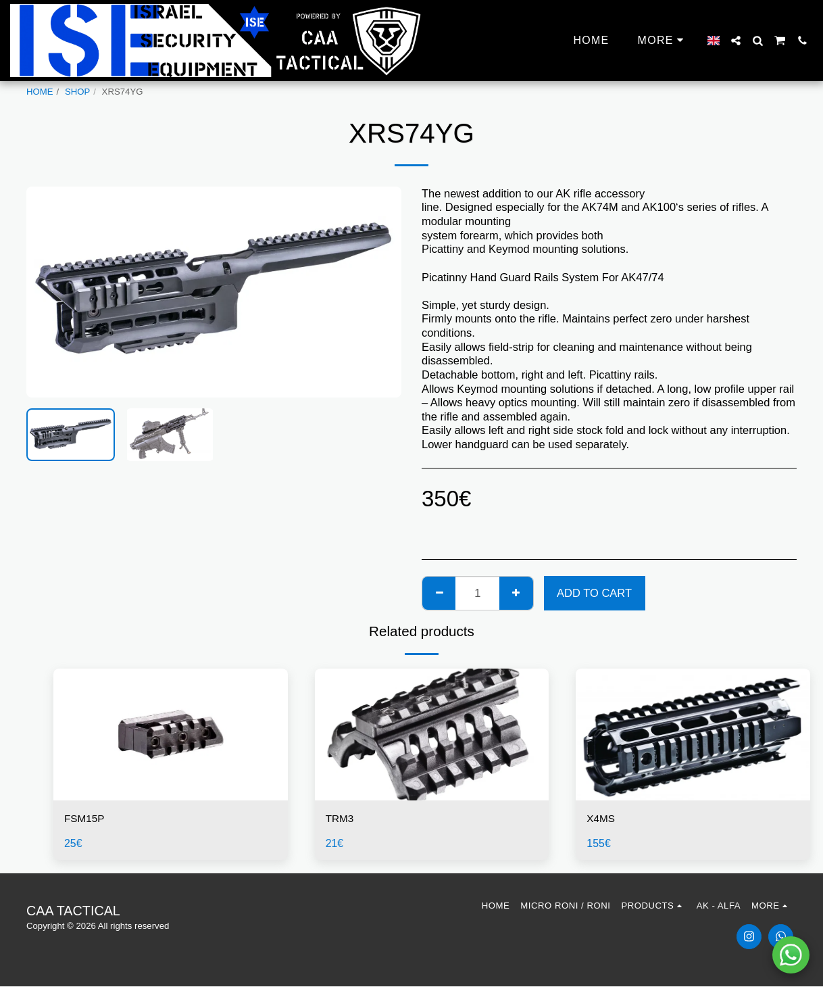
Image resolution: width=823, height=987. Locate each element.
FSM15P (85, 819)
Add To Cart (594, 593)
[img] (170, 734)
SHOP (77, 92)
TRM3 (341, 819)
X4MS (602, 819)
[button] (736, 40)
